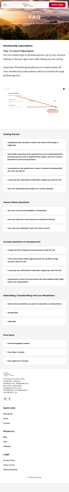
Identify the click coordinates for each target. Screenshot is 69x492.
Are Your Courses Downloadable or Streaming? (27, 211)
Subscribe (12, 321)
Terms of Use (9, 465)
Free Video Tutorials (16, 352)
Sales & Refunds (10, 469)
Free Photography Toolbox (19, 343)
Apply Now (57, 5)
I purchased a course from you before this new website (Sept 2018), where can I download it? (36, 280)
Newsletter (8, 414)
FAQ (5, 442)
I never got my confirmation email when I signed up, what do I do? (35, 180)
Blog (5, 437)
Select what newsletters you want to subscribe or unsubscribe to (35, 304)
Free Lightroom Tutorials (18, 361)
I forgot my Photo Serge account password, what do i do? (31, 250)
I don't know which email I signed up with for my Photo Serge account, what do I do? (33, 260)
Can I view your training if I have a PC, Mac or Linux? (29, 228)
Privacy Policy (9, 460)
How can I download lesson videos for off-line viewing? (30, 189)
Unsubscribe (13, 313)
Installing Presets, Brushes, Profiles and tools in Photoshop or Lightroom (33, 144)
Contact (6, 423)
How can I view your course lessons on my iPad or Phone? (31, 219)
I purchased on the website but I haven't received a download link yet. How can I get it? (35, 169)
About (5, 418)
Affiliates (7, 446)
